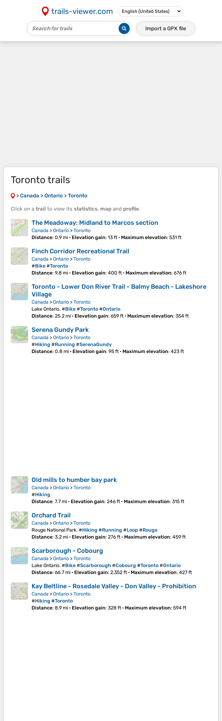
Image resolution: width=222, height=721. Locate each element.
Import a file (165, 28)
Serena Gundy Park (60, 330)
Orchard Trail (51, 515)
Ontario (61, 230)
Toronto (82, 230)
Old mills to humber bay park (74, 480)
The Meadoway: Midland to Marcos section (95, 223)
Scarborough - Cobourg (67, 551)
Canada (40, 230)
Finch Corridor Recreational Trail (80, 251)
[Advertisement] (111, 104)
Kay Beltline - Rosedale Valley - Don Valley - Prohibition (114, 586)
